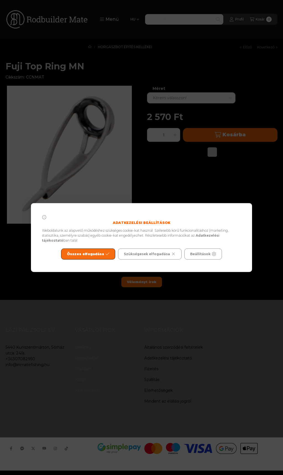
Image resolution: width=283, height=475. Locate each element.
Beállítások (203, 254)
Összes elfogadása (88, 254)
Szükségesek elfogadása (149, 254)
